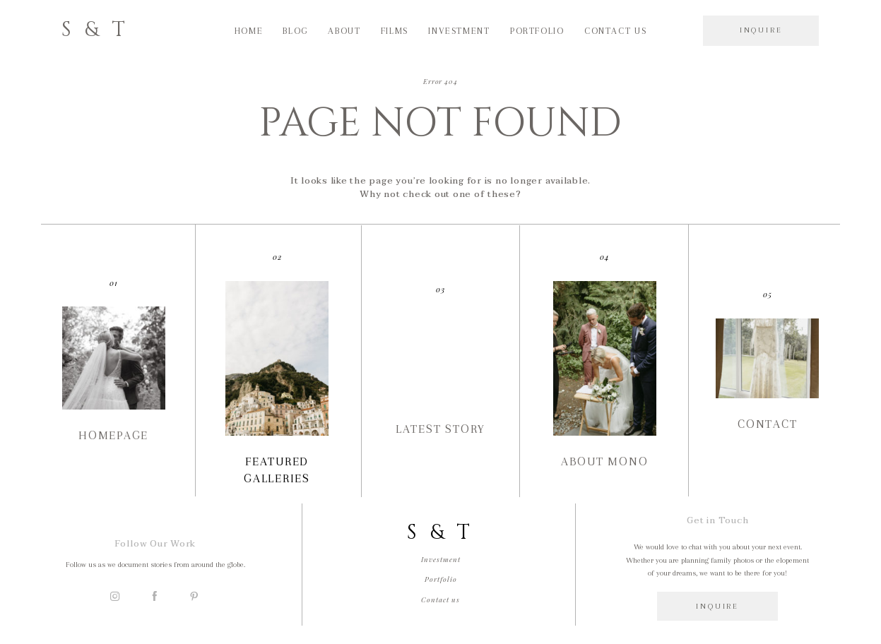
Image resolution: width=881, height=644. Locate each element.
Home (249, 31)
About (344, 31)
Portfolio (537, 31)
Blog (295, 31)
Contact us (615, 31)
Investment (459, 31)
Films (394, 31)
